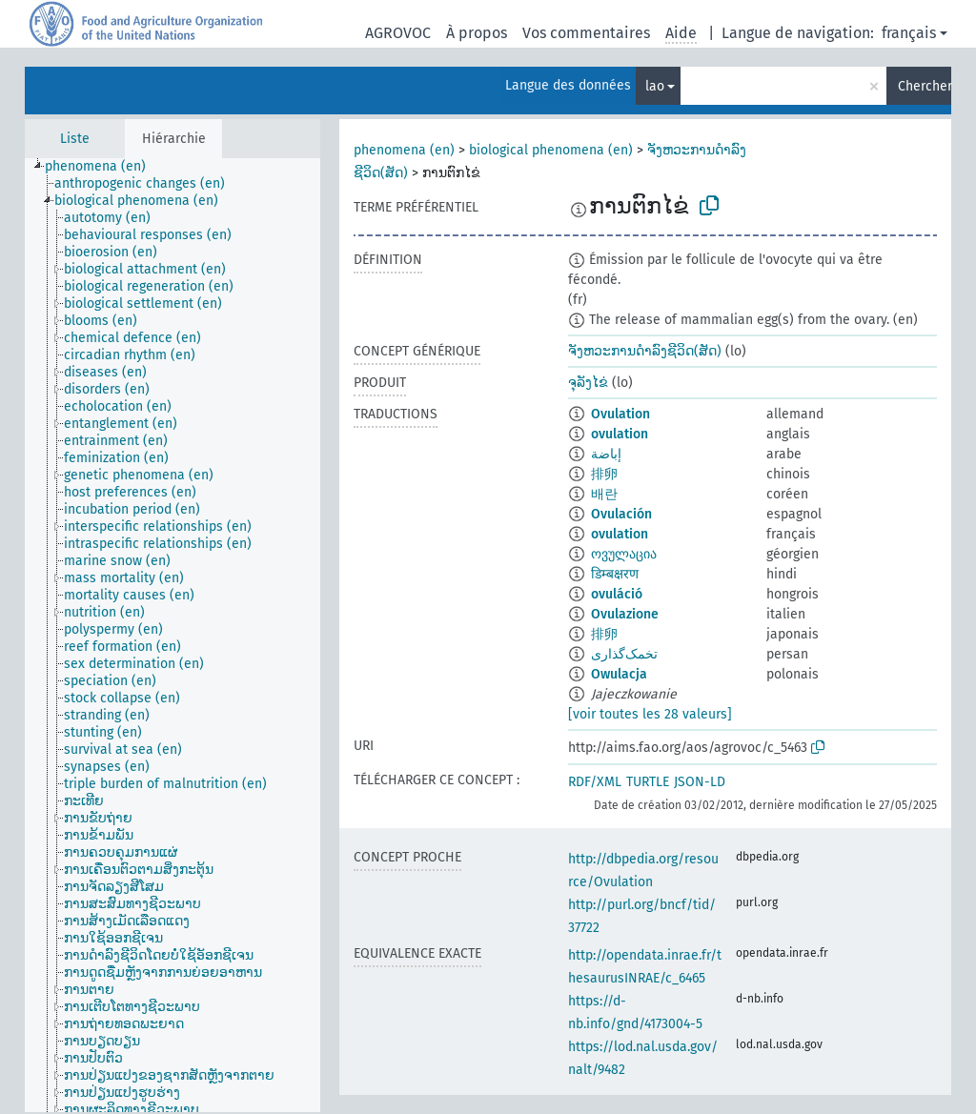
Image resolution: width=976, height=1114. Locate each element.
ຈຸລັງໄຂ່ (588, 383)
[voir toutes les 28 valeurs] (650, 714)
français (909, 33)
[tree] (172, 635)
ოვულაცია (624, 554)
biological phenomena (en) (551, 150)
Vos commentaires (586, 33)
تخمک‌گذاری (624, 654)
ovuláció (616, 594)
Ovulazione (625, 614)
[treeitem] (103, 166)
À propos (476, 33)
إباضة (606, 454)
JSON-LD (699, 782)
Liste (75, 139)
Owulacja (619, 674)
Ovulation (620, 414)
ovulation (619, 434)
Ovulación (621, 514)
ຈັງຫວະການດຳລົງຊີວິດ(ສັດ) (645, 351)
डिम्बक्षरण (615, 574)
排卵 (604, 474)
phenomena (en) (404, 150)
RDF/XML (594, 782)
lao (654, 86)
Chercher (924, 86)
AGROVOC (398, 33)
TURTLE (647, 782)
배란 (604, 494)
